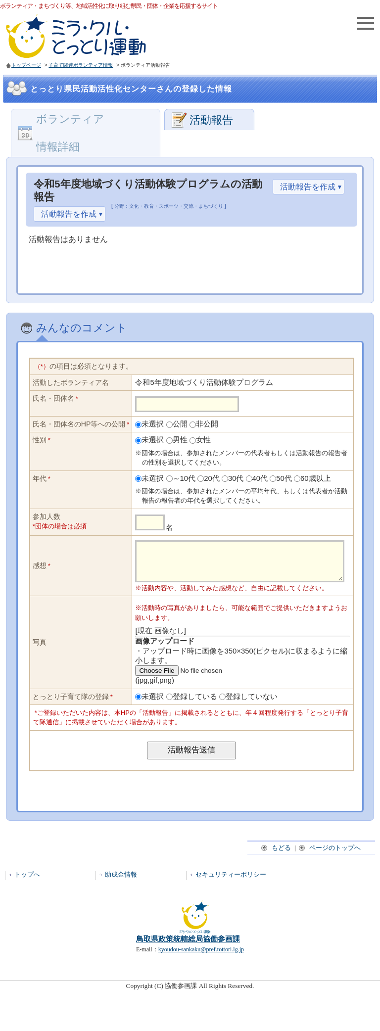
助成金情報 (121, 882)
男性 (180, 440)
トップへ (27, 882)
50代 (284, 478)
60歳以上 (315, 478)
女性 (203, 440)
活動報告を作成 (307, 187)
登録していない (252, 704)
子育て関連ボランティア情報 (80, 65)
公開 (180, 424)
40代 (260, 478)
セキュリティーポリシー (230, 882)
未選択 (153, 424)
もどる (276, 855)
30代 (236, 478)
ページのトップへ (330, 855)
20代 (212, 478)
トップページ (26, 65)
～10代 (184, 478)
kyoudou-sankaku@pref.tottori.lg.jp (201, 956)
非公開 (207, 424)
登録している (195, 704)
